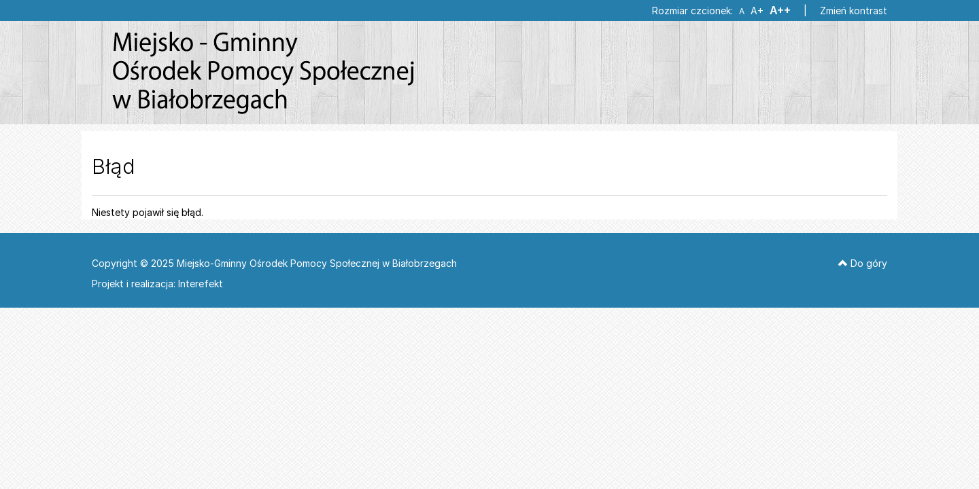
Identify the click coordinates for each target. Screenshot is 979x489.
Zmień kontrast (853, 10)
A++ (780, 10)
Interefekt (200, 283)
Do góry (862, 263)
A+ (756, 11)
